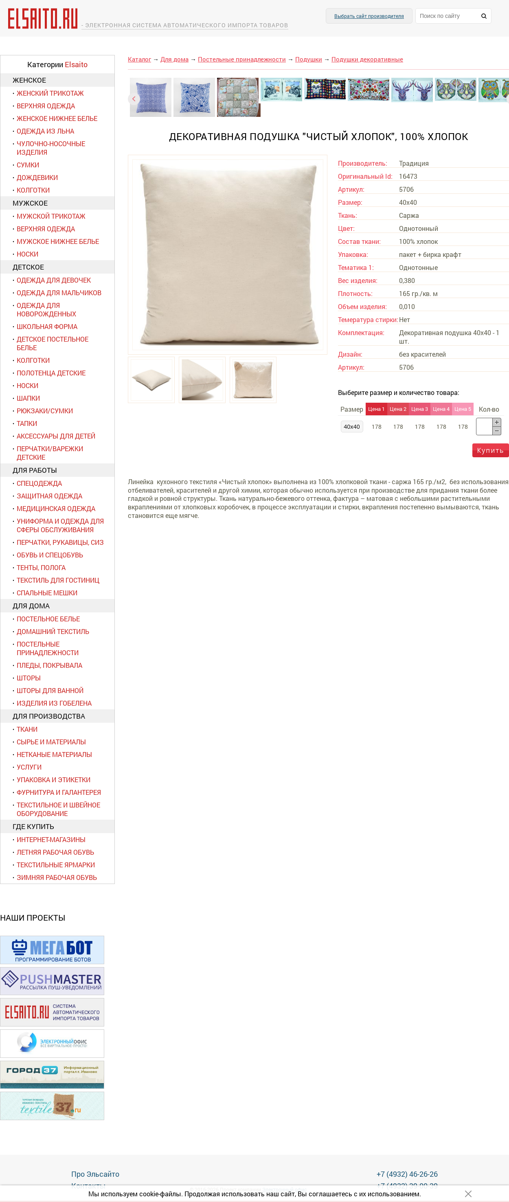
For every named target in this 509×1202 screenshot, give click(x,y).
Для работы (35, 470)
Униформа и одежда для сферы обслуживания (60, 525)
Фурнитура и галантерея (59, 792)
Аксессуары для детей (56, 436)
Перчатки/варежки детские (50, 452)
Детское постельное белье (52, 343)
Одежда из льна (45, 131)
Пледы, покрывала (49, 665)
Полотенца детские (51, 372)
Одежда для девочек (54, 280)
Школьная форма (47, 326)
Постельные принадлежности (48, 648)
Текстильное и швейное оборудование (58, 809)
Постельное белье (48, 618)
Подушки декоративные (367, 59)
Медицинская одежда (56, 508)
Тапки (27, 423)
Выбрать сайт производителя (369, 16)
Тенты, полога (41, 567)
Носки (27, 254)
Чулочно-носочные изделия (51, 147)
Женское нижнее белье (57, 118)
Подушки (308, 59)
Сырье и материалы (51, 741)
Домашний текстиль (53, 631)
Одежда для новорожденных (46, 309)
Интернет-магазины (51, 839)
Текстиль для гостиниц (58, 580)
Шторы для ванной (50, 690)
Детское (28, 267)
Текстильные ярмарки (56, 864)
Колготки (33, 190)
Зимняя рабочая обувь (57, 877)
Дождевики (37, 177)
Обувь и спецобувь (50, 555)
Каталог (139, 59)
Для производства (49, 716)
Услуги (29, 767)
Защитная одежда (49, 495)
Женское (29, 80)
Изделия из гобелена (54, 703)
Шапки (28, 398)
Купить (491, 450)
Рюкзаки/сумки (45, 410)
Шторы (29, 677)
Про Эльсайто (95, 1174)
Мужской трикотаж (51, 216)
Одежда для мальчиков (59, 292)
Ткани (27, 729)
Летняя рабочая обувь (55, 852)
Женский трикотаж (50, 93)
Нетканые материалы (54, 754)
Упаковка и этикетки (53, 779)
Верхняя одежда (46, 105)
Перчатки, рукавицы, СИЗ (60, 542)
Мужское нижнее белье (58, 241)
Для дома (31, 605)
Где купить (33, 826)
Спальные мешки (47, 592)
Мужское (30, 203)
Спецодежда (39, 483)
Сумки (28, 164)
